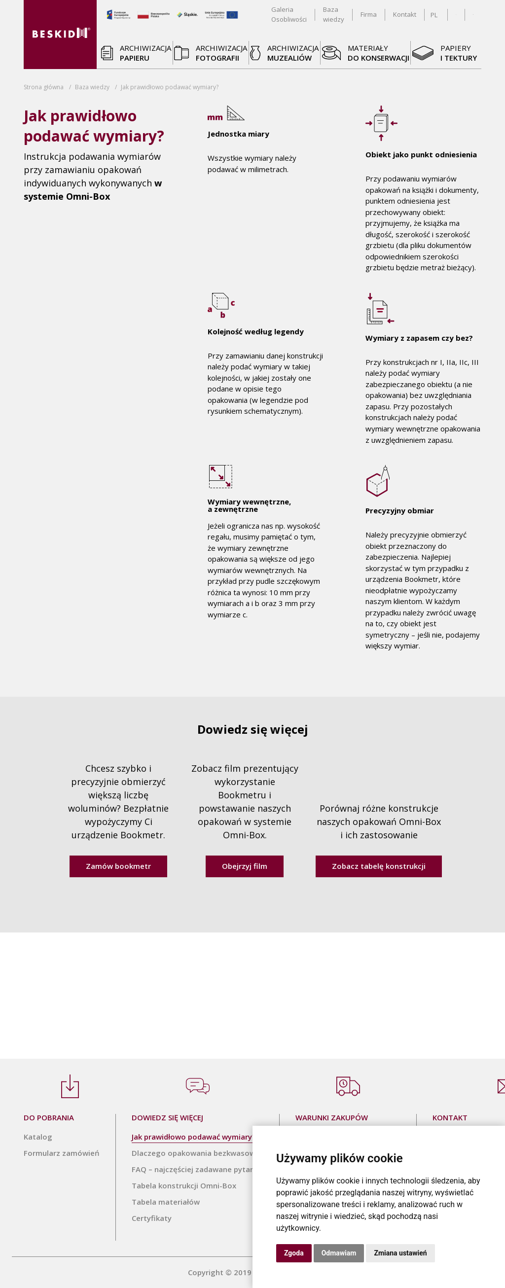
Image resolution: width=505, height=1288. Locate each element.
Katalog (38, 1137)
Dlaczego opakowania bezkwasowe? (197, 1153)
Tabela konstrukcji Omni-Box (184, 1185)
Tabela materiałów (166, 1202)
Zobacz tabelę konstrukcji (379, 866)
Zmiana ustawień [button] (400, 1253)
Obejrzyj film (244, 866)
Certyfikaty (152, 1218)
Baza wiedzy (92, 87)
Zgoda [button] (294, 1253)
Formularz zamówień (62, 1153)
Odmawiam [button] (339, 1253)
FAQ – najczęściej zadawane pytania (196, 1169)
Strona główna (44, 87)
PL (434, 14)
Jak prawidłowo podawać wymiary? (193, 1137)
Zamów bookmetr (118, 866)
